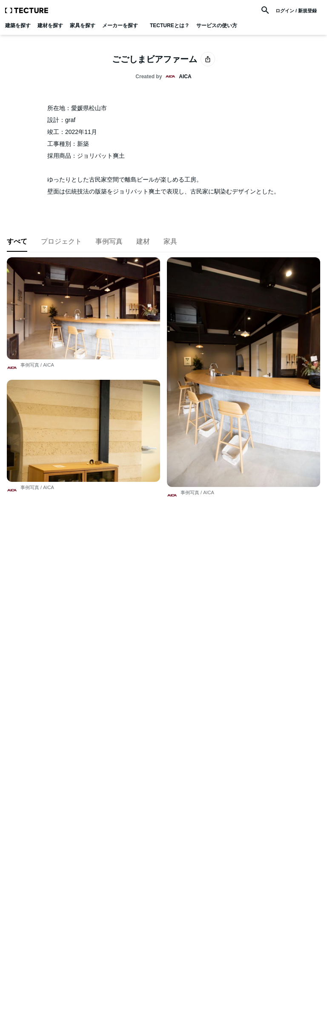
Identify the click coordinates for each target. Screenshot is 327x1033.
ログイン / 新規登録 (296, 11)
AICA (48, 364)
